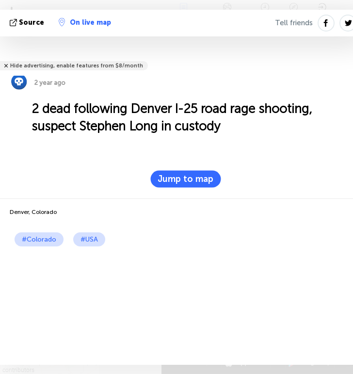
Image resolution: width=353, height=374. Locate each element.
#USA (89, 239)
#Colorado (39, 239)
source (28, 22)
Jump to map (185, 179)
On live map (85, 22)
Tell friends (294, 22)
